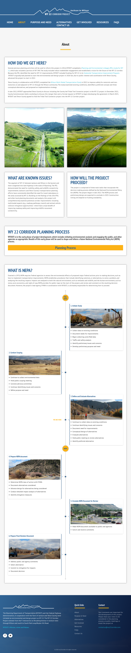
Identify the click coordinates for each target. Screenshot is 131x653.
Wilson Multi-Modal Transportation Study (66, 82)
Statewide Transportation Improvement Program (101, 73)
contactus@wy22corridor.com (109, 627)
